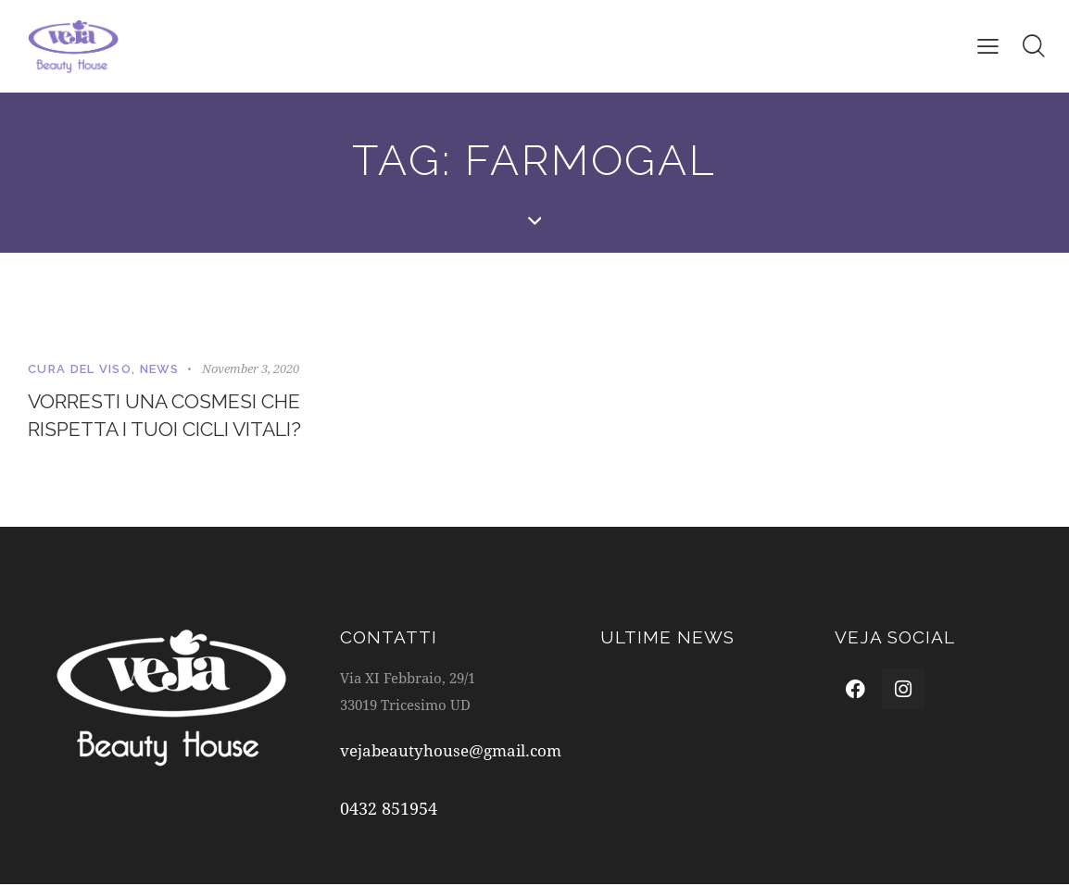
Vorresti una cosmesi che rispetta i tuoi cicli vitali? (172, 416)
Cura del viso (80, 369)
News (160, 369)
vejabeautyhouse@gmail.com (450, 752)
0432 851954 (388, 810)
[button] (988, 45)
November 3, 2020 (250, 368)
